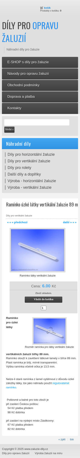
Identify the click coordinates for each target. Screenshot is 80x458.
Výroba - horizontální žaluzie (31, 181)
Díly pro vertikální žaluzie (28, 161)
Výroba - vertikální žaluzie (29, 187)
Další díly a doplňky (24, 174)
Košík (47, 7)
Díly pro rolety (19, 168)
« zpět (61, 439)
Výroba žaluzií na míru (48, 453)
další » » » (69, 222)
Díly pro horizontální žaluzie (31, 154)
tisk (72, 439)
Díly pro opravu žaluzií (15, 453)
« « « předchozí (17, 222)
